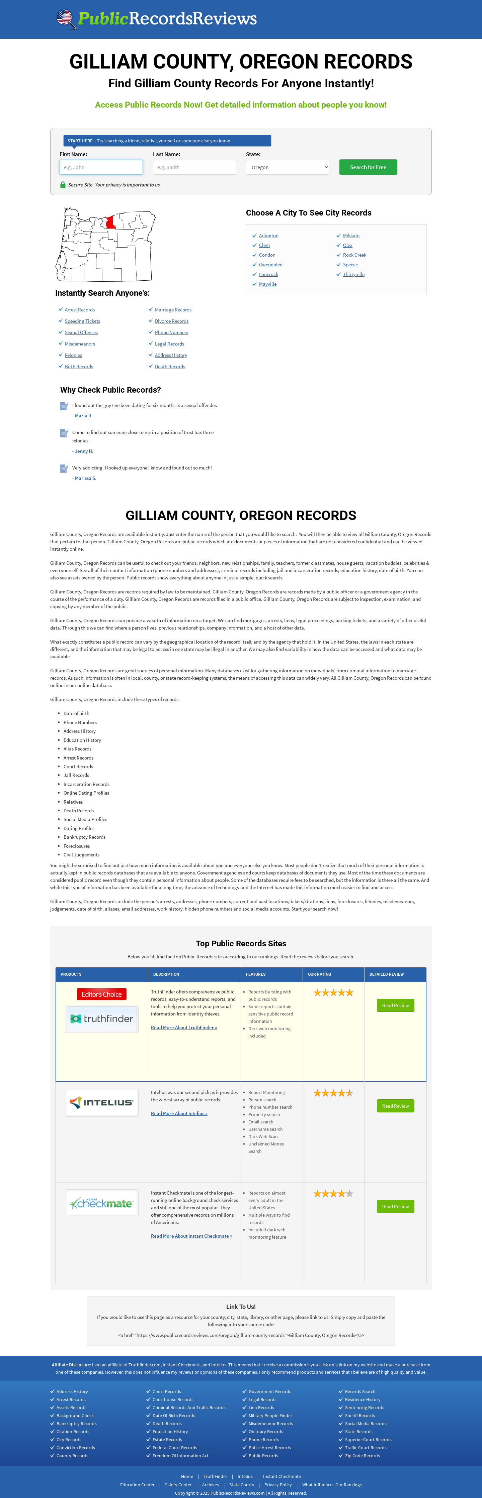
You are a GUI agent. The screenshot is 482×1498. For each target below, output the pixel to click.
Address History (171, 355)
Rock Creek (354, 255)
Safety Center (178, 1485)
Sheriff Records (360, 1415)
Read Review (395, 1005)
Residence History (363, 1399)
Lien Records (261, 1407)
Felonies (73, 355)
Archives (210, 1485)
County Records (72, 1456)
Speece (350, 264)
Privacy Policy (278, 1485)
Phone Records (264, 1440)
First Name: (73, 154)
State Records (359, 1431)
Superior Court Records (368, 1440)
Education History (170, 1431)
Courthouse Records (173, 1399)
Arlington (268, 235)
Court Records (167, 1391)
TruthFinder (215, 1476)
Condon (267, 255)
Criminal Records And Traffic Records (189, 1407)
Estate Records (167, 1440)
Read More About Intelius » (179, 1113)
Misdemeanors (80, 344)
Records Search (360, 1391)
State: (253, 154)
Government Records (270, 1391)
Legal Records (169, 344)
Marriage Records (173, 309)
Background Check (75, 1415)
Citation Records (73, 1431)
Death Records (170, 366)
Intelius (245, 1476)
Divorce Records (171, 321)
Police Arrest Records (270, 1448)
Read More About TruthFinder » (184, 1027)
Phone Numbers (171, 332)
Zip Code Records (362, 1456)
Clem (264, 245)
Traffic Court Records (366, 1448)
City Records (69, 1440)
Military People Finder (270, 1415)
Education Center (137, 1485)
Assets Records (71, 1407)
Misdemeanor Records (271, 1423)
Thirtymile (354, 274)
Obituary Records (266, 1431)
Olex (347, 245)
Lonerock (268, 274)
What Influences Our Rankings (332, 1485)
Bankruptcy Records (77, 1423)
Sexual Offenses (81, 332)
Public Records (263, 1456)
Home (187, 1476)
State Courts (241, 1485)
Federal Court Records (175, 1448)
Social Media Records (366, 1423)
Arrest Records (80, 309)
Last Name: (166, 154)
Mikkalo (351, 235)
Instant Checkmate (282, 1476)
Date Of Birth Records (174, 1415)
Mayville (267, 284)
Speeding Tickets (82, 321)
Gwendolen (271, 264)
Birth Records (79, 366)
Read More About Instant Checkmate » (191, 1236)
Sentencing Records (364, 1407)
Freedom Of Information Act (181, 1456)
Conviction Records (76, 1448)
